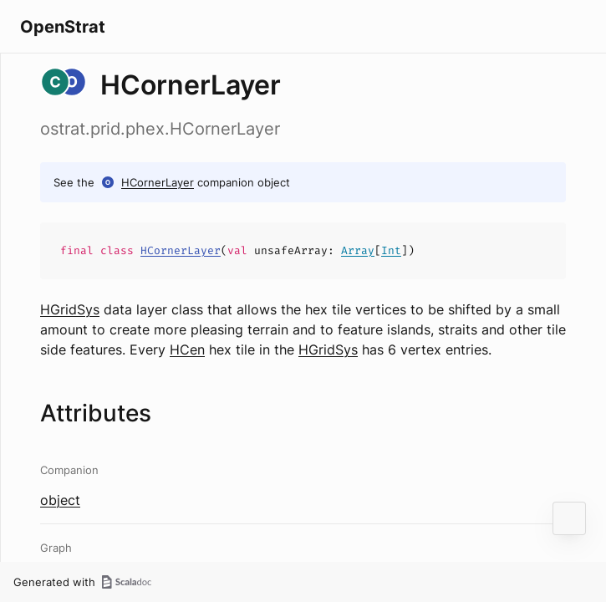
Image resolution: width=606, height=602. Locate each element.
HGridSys (69, 309)
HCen (187, 349)
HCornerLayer (157, 182)
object (60, 500)
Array (357, 250)
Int (391, 250)
